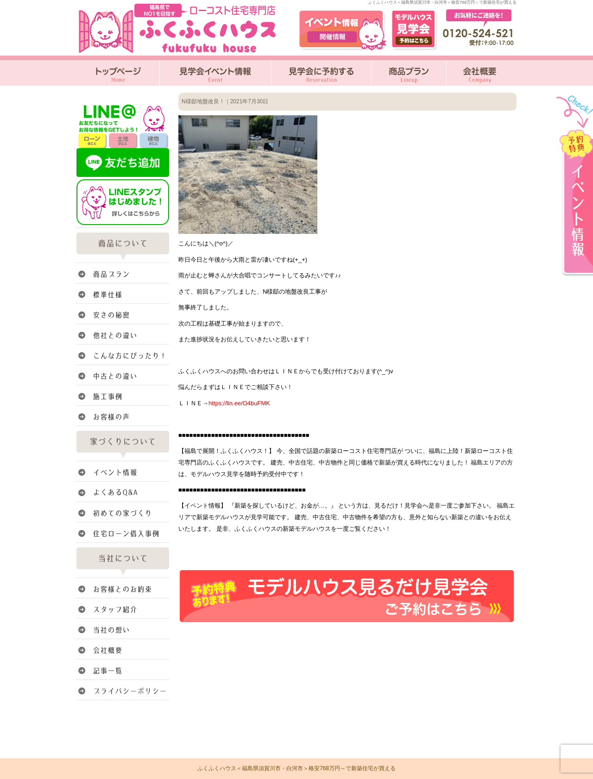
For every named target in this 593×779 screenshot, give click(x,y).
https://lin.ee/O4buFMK (239, 403)
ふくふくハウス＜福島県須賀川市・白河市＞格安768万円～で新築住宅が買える (296, 768)
